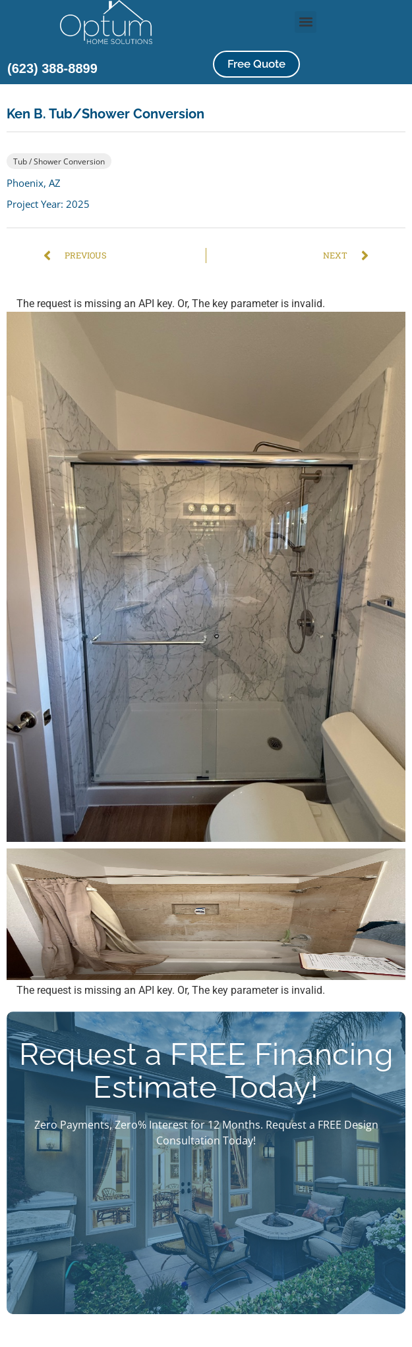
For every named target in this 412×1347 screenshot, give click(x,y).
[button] (305, 22)
